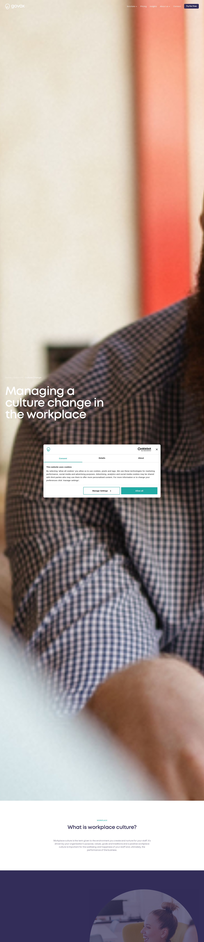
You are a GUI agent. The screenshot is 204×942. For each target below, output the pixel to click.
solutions (18, 377)
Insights (153, 6)
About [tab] (141, 458)
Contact (177, 6)
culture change (33, 377)
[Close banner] (157, 449)
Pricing (143, 6)
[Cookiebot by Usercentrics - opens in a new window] (139, 449)
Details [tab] (102, 458)
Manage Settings (101, 491)
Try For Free (191, 6)
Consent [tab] (63, 458)
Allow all (139, 491)
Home (8, 377)
